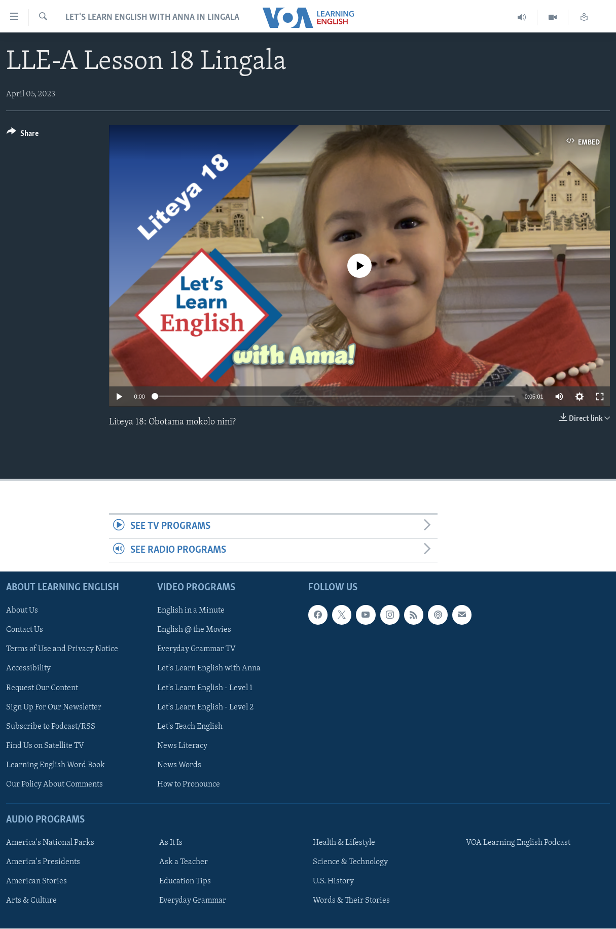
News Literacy (182, 746)
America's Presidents (43, 863)
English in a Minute (191, 611)
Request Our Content (42, 688)
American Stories (36, 882)
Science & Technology (350, 863)
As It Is (171, 843)
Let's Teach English (190, 727)
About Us (22, 611)
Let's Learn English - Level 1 (204, 688)
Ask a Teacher (183, 863)
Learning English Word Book (55, 765)
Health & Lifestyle (344, 843)
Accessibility (28, 669)
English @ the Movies (194, 630)
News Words (179, 765)
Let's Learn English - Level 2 (205, 707)
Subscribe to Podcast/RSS (50, 727)
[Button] (23, 135)
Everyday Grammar (192, 901)
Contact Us (24, 630)
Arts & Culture (31, 901)
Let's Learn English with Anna (209, 669)
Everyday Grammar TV (196, 650)
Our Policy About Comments (54, 784)
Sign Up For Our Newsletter (53, 707)
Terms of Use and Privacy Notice (62, 650)
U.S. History (333, 882)
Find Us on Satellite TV (45, 746)
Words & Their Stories (351, 901)
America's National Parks (50, 843)
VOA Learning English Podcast (518, 843)
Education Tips (185, 882)
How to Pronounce (188, 784)
